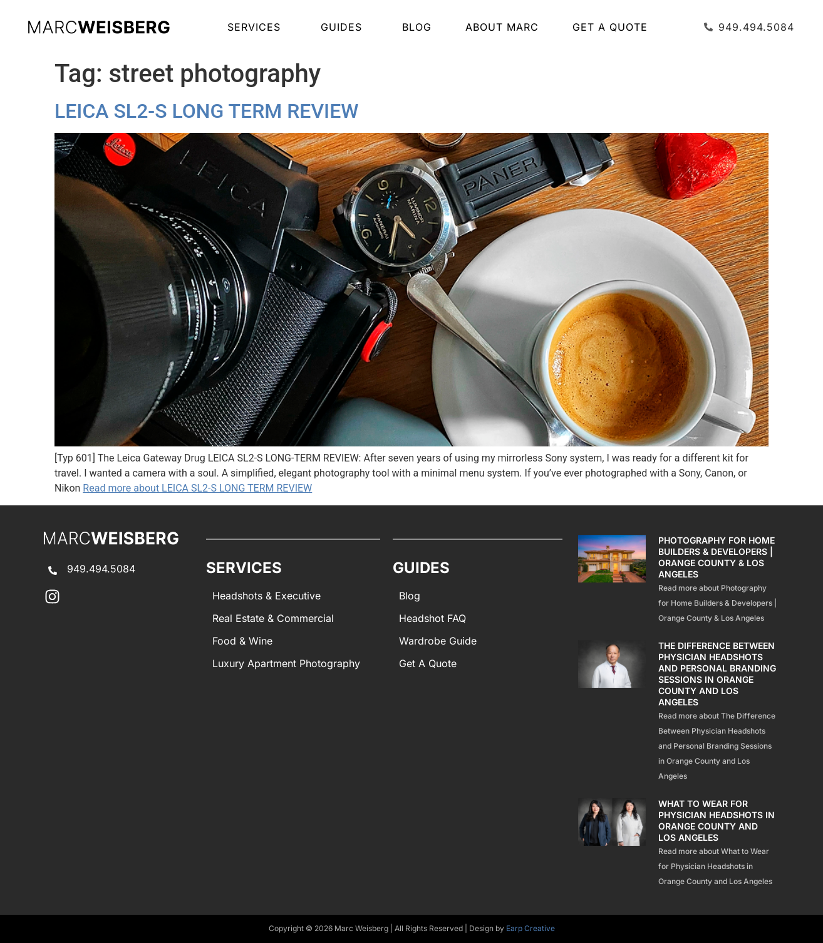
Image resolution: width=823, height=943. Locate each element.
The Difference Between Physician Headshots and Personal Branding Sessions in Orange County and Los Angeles (717, 673)
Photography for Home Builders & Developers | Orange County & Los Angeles (716, 557)
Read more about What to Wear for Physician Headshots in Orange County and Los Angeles (715, 866)
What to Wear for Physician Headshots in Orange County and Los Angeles (716, 820)
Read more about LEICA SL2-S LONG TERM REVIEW (197, 488)
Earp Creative (530, 928)
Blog (417, 27)
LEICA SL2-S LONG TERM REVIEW (206, 111)
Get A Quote (610, 27)
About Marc (502, 27)
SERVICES (257, 27)
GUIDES (344, 27)
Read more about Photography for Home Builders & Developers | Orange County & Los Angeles (717, 603)
